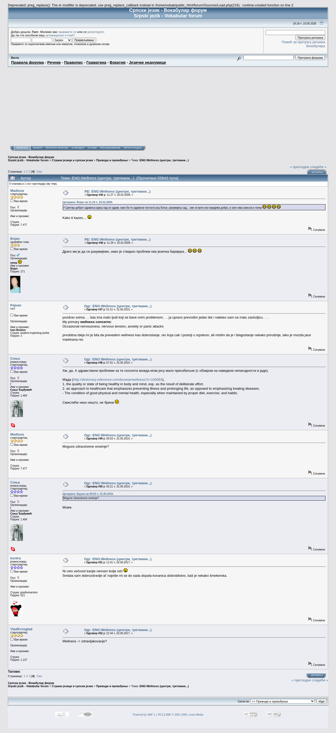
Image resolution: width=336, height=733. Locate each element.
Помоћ (37, 147)
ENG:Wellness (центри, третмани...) (164, 160)
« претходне (299, 167)
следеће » (318, 167)
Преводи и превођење (112, 160)
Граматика (96, 62)
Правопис (73, 62)
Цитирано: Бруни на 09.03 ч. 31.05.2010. (88, 493)
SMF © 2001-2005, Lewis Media (184, 714)
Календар (78, 147)
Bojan (15, 239)
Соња (15, 358)
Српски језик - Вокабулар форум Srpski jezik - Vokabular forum (31, 158)
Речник (54, 62)
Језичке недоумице (147, 62)
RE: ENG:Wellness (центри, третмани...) (118, 191)
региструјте (95, 31)
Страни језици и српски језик (72, 160)
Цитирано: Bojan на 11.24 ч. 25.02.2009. (87, 202)
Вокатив (117, 62)
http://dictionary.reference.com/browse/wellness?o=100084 (117, 380)
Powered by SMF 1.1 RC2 (148, 714)
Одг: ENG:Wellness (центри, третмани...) (118, 306)
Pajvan (15, 305)
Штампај (317, 172)
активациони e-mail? (60, 35)
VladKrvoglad (21, 629)
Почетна (22, 147)
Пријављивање (110, 147)
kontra (15, 558)
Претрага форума (57, 147)
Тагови (92, 147)
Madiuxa (17, 191)
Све (39, 171)
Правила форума (27, 62)
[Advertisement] (168, 106)
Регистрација (133, 147)
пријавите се (68, 31)
